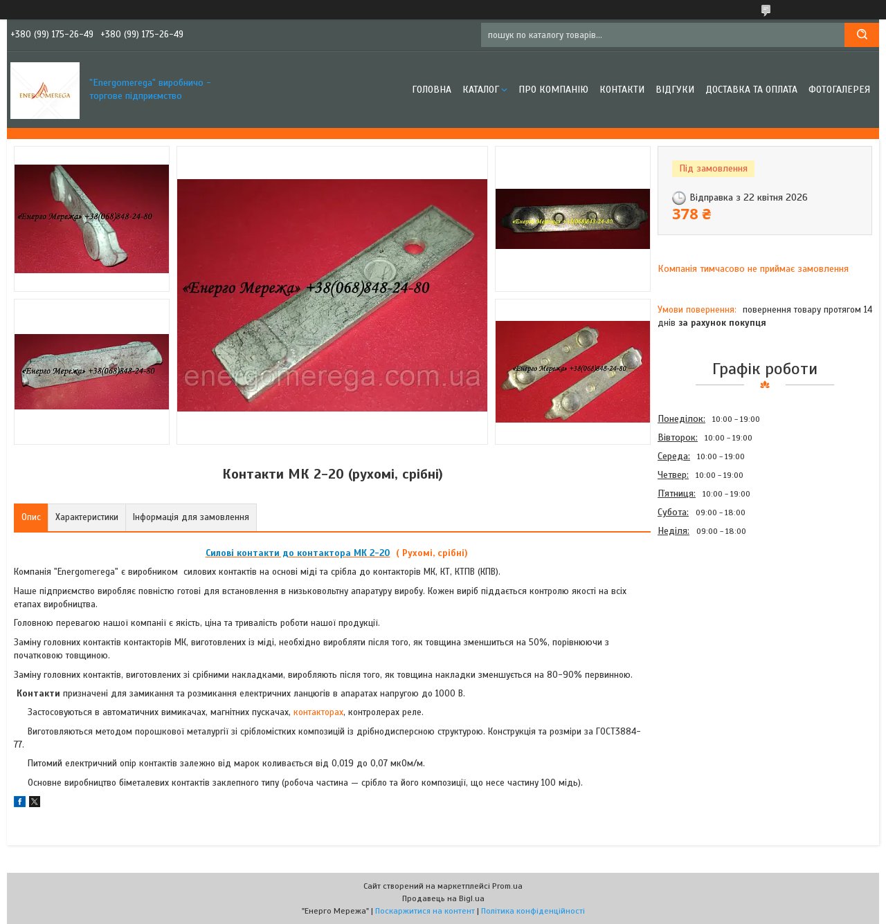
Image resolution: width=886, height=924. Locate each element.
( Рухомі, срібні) (430, 553)
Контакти (621, 89)
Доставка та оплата (751, 89)
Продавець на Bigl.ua (443, 898)
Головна (431, 89)
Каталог (480, 89)
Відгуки (675, 89)
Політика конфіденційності (533, 911)
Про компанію (553, 89)
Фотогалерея (839, 89)
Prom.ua (507, 886)
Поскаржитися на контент (425, 911)
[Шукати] (861, 35)
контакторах (318, 712)
